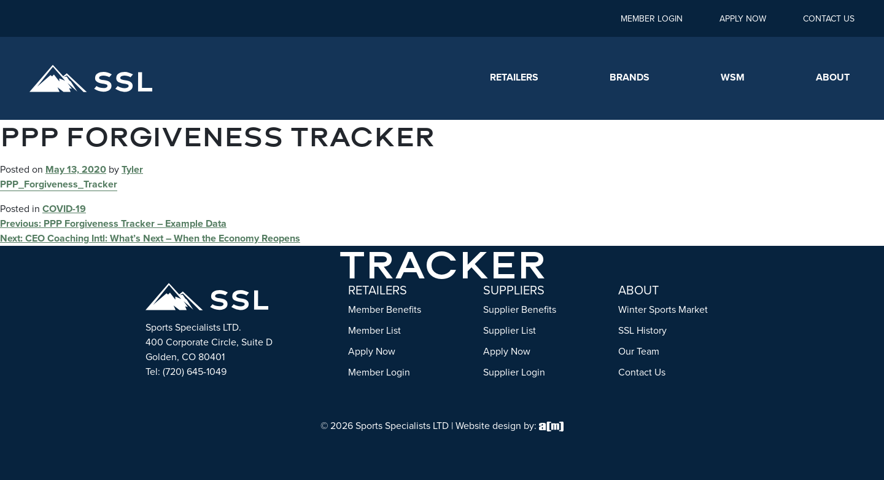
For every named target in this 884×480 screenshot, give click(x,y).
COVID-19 (64, 209)
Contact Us (829, 18)
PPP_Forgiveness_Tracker (58, 184)
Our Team (638, 351)
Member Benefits (384, 309)
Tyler (132, 169)
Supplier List (509, 330)
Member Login (652, 18)
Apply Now (742, 18)
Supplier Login (514, 372)
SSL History (642, 330)
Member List (374, 330)
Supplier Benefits (519, 309)
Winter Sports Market (663, 309)
